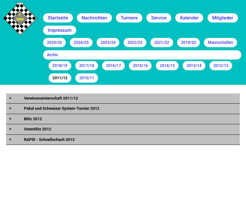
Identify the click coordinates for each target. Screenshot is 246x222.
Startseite (58, 18)
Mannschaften (220, 42)
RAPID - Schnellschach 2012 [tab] (49, 139)
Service (159, 18)
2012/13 (220, 65)
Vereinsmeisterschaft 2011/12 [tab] (50, 98)
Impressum (59, 30)
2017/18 (86, 65)
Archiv (52, 54)
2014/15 (167, 65)
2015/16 (140, 65)
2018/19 (60, 65)
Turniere (129, 18)
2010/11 (86, 78)
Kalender (189, 18)
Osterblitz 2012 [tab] (37, 129)
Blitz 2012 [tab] (32, 119)
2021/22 (161, 42)
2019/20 (188, 42)
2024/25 (81, 42)
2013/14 (194, 65)
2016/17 (113, 65)
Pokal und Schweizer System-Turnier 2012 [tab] (61, 108)
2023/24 (108, 42)
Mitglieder (222, 18)
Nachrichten (94, 18)
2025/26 (54, 42)
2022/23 (134, 42)
